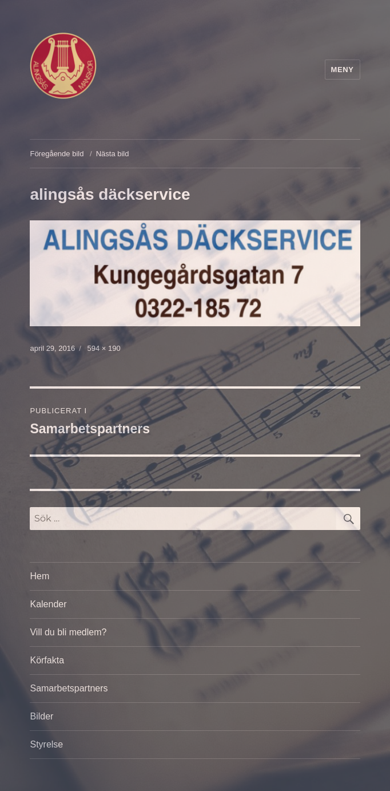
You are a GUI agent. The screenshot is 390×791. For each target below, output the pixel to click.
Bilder (41, 716)
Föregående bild (56, 153)
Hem (39, 576)
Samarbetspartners (69, 688)
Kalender (48, 604)
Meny (342, 69)
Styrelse (46, 744)
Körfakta (47, 660)
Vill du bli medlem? (68, 632)
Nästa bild (112, 153)
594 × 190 (103, 348)
